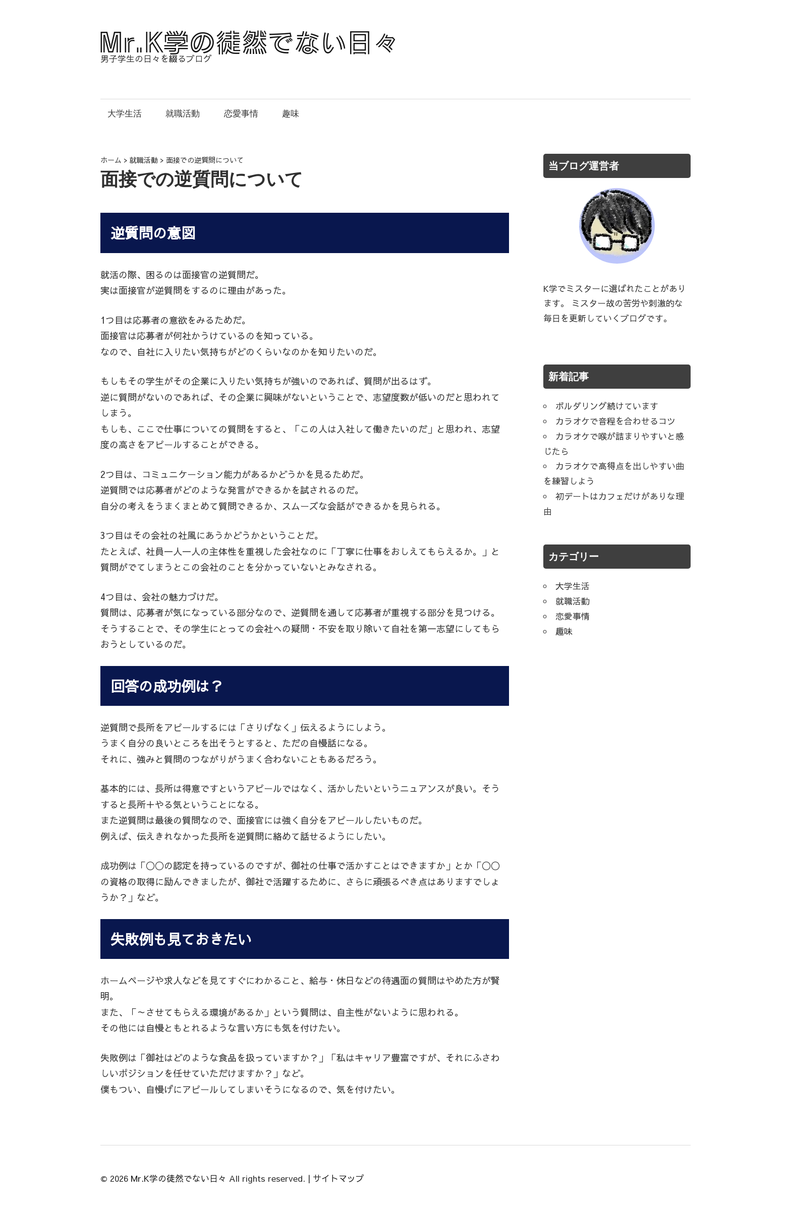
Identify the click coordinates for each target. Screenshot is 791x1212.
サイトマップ (338, 1178)
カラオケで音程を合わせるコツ (615, 421)
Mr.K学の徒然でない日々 (179, 1178)
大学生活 (124, 113)
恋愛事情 (241, 113)
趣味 (290, 113)
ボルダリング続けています (606, 406)
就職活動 (182, 113)
